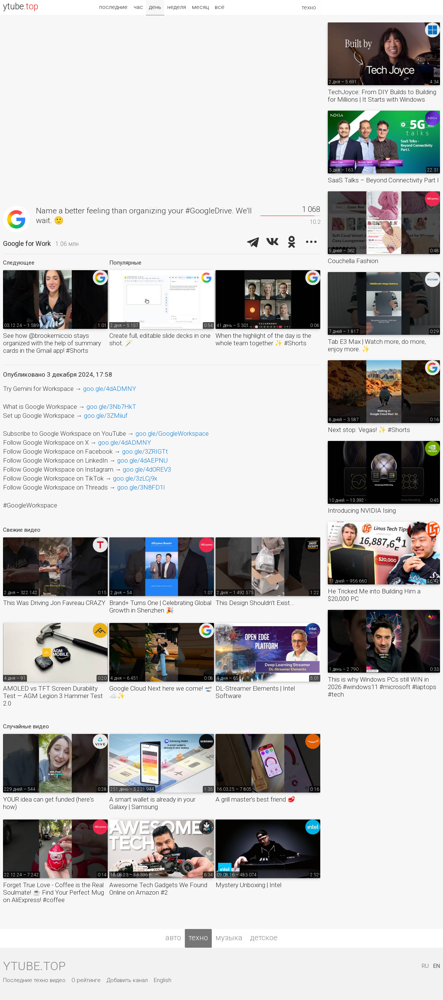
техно (198, 937)
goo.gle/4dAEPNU (142, 460)
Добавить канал (127, 980)
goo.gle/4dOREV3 (147, 469)
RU (425, 966)
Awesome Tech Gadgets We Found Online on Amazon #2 (158, 888)
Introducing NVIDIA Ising (362, 510)
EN (436, 966)
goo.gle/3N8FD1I (141, 487)
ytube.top (34, 966)
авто (173, 937)
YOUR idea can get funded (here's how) (48, 803)
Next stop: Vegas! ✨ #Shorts (369, 429)
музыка (229, 937)
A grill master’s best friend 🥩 (255, 799)
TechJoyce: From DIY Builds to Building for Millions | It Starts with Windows (382, 95)
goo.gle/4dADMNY (109, 388)
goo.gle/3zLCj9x (135, 478)
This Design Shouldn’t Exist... (255, 603)
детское (264, 937)
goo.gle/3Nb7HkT (111, 406)
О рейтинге (86, 980)
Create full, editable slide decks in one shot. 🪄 (160, 339)
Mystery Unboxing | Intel (248, 885)
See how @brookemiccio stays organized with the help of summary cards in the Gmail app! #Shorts (52, 343)
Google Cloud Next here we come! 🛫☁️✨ (160, 692)
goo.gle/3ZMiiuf (106, 415)
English (162, 980)
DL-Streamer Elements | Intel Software (255, 692)
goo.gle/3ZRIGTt (145, 451)
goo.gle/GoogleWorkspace (172, 433)
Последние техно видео (34, 980)
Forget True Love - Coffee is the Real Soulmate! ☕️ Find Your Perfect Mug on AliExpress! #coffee (53, 892)
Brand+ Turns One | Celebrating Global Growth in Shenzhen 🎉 (160, 606)
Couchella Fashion (353, 261)
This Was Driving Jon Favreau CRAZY (54, 603)
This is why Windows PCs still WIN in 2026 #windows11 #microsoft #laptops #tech (382, 687)
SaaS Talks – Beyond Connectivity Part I (383, 180)
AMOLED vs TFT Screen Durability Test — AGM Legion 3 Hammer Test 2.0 (53, 696)
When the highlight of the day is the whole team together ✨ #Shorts (263, 339)
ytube (20, 6)
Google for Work (27, 243)
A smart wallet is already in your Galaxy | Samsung (152, 803)
